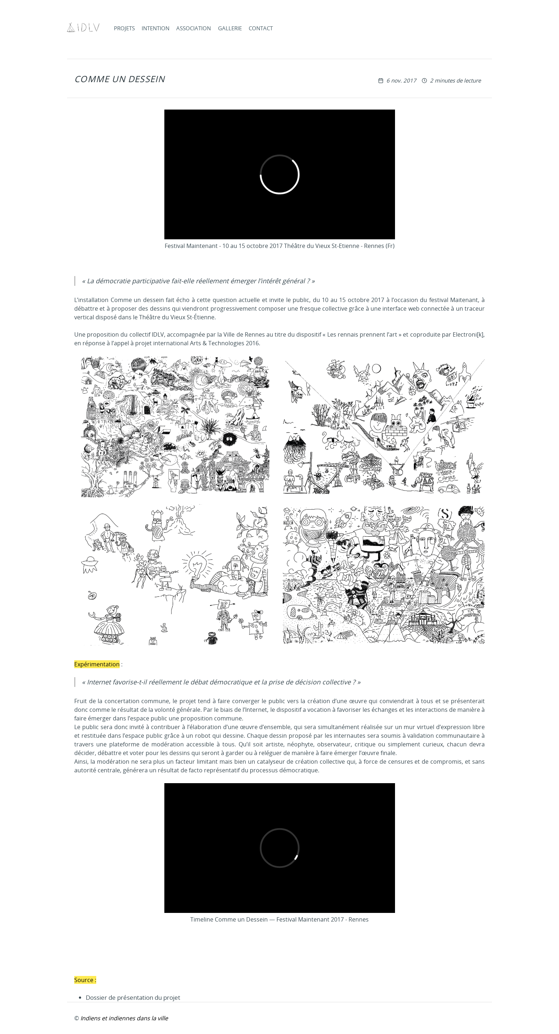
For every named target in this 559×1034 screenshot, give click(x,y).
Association (193, 28)
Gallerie (230, 28)
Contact (261, 28)
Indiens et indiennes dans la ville (124, 1018)
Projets (124, 28)
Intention (155, 28)
